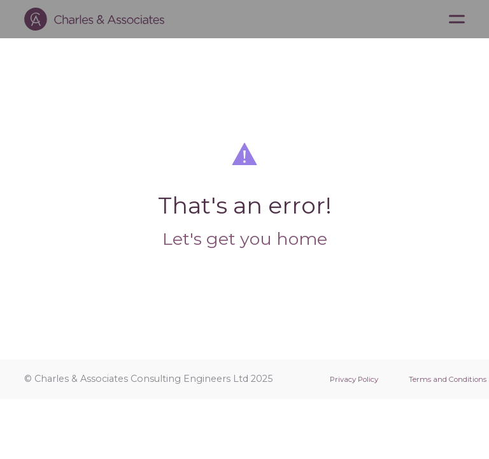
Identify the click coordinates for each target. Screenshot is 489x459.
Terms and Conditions (447, 379)
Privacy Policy (354, 379)
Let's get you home (244, 238)
